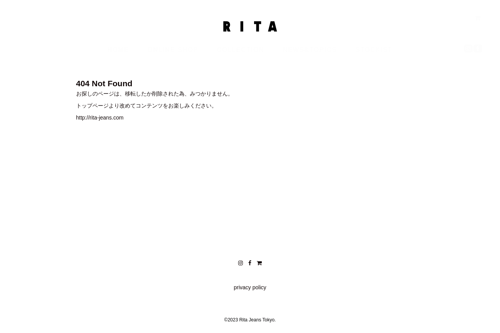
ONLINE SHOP (173, 57)
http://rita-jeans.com (100, 117)
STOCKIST (373, 57)
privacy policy (250, 287)
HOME (118, 57)
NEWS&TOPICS (310, 57)
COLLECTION (240, 57)
